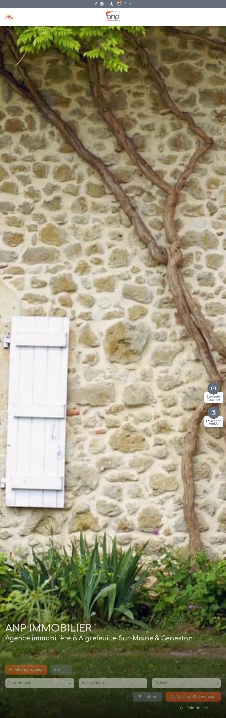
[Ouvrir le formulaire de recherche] (147, 703)
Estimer (61, 676)
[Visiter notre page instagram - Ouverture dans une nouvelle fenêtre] (102, 4)
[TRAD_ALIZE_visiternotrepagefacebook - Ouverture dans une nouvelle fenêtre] (96, 4)
